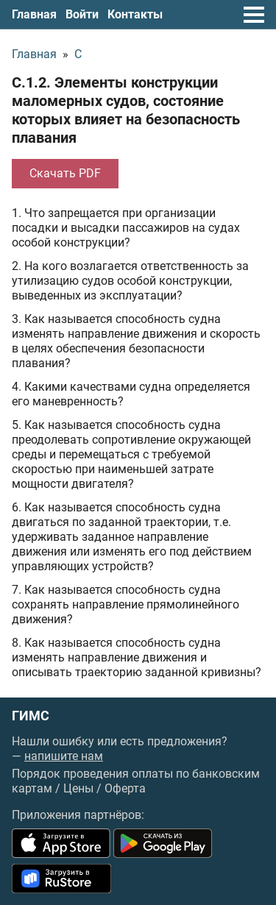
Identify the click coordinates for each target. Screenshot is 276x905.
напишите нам (63, 756)
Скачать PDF (65, 173)
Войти (82, 14)
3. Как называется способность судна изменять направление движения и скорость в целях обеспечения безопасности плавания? (136, 341)
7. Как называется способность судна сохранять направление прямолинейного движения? (125, 604)
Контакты (135, 14)
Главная (34, 14)
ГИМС (30, 716)
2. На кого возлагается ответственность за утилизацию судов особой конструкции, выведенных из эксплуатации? (130, 280)
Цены (78, 788)
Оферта (125, 788)
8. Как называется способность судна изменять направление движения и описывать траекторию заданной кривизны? (136, 657)
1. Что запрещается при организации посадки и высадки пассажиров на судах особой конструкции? (126, 227)
